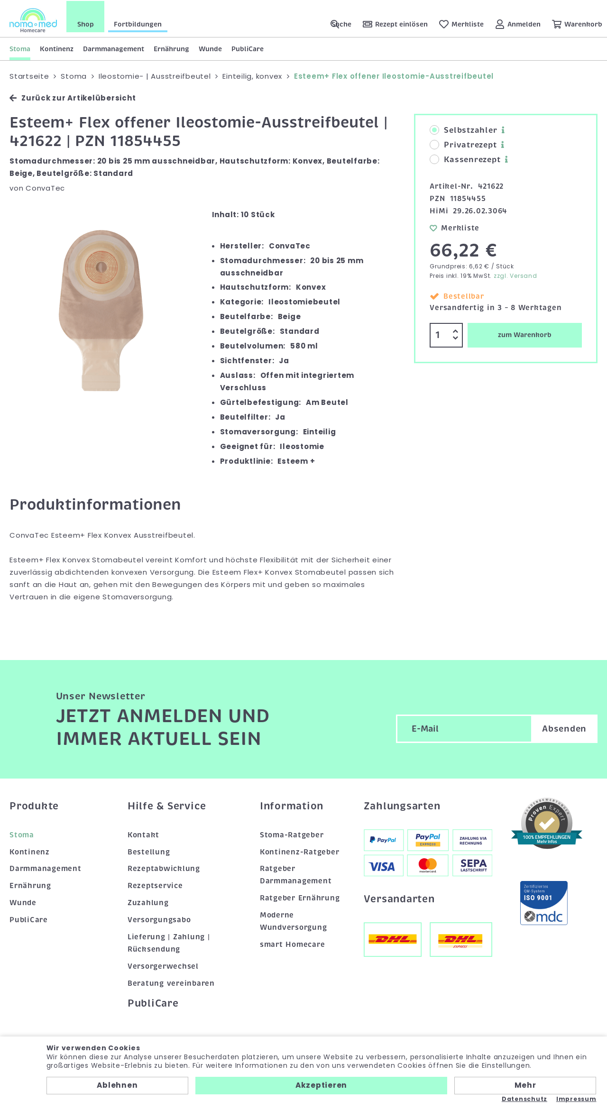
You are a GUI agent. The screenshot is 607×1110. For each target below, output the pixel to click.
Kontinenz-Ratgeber (300, 850)
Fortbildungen (138, 23)
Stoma (19, 48)
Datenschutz (524, 1099)
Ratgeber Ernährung (300, 897)
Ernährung (171, 48)
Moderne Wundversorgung (293, 920)
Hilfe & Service (167, 805)
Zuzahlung (148, 902)
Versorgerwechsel (163, 965)
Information (291, 805)
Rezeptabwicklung (164, 867)
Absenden (564, 728)
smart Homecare (292, 943)
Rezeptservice (155, 885)
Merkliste (454, 226)
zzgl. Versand (515, 275)
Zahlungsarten (402, 805)
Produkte (34, 805)
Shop (85, 23)
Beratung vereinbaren (171, 982)
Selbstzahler (463, 129)
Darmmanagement (113, 48)
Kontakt (143, 833)
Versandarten (399, 898)
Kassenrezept (465, 159)
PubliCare (247, 48)
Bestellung (149, 850)
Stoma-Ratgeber (292, 833)
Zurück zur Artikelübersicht (72, 97)
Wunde (210, 48)
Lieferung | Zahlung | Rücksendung (169, 942)
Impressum (576, 1099)
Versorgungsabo (159, 919)
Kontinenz (57, 48)
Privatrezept (463, 144)
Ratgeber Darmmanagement (296, 873)
